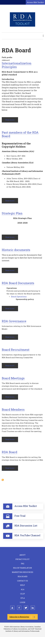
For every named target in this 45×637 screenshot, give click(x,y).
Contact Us (22, 581)
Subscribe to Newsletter (19, 617)
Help (22, 585)
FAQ (22, 563)
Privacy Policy (22, 559)
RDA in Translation (22, 568)
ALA (22, 589)
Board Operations (19, 296)
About (22, 555)
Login (22, 602)
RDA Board (22, 576)
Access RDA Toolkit (35, 2)
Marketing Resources (22, 572)
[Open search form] (23, 2)
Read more (11, 121)
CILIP (22, 594)
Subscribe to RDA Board (3, 480)
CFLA (22, 598)
